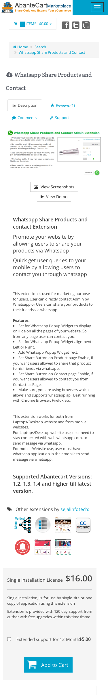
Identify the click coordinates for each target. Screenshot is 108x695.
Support (59, 117)
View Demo (54, 196)
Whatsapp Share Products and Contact (52, 52)
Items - (32, 24)
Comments (24, 117)
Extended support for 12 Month (49, 639)
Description (24, 105)
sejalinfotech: (74, 509)
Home (20, 46)
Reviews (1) (63, 105)
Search (40, 46)
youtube (86, 25)
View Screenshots (54, 186)
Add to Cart (54, 664)
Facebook (65, 25)
